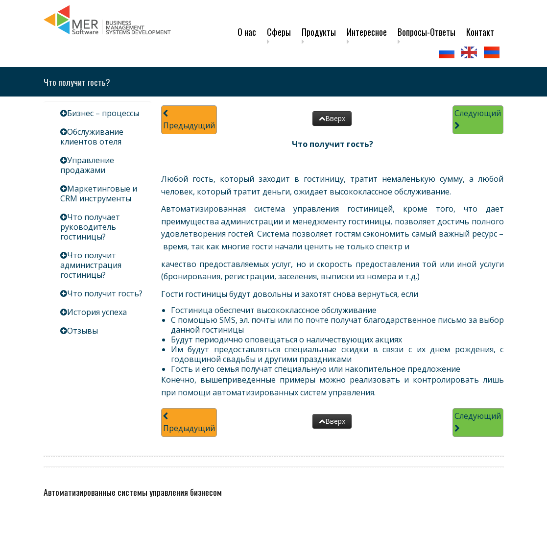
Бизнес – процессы (103, 113)
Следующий (477, 119)
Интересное (367, 31)
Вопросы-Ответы (426, 31)
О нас (247, 31)
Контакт (480, 31)
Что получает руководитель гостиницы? (90, 227)
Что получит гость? (105, 293)
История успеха (97, 312)
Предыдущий (189, 120)
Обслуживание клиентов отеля (91, 136)
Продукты (319, 31)
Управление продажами (87, 165)
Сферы (279, 31)
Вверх (332, 118)
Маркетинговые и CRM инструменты (98, 193)
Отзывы (82, 330)
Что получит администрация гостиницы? (90, 265)
